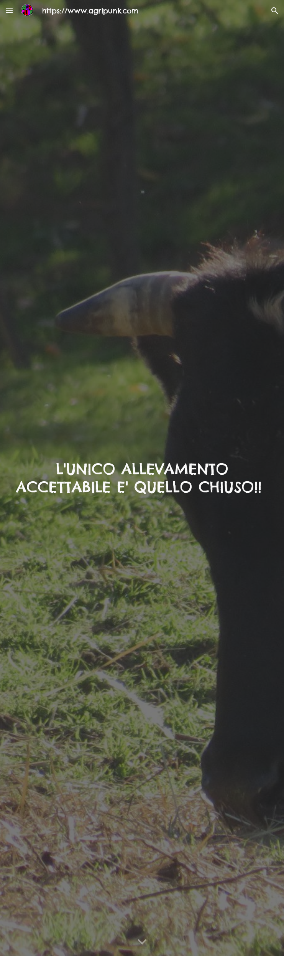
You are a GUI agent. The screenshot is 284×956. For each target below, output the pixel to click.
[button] (9, 10)
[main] (142, 478)
